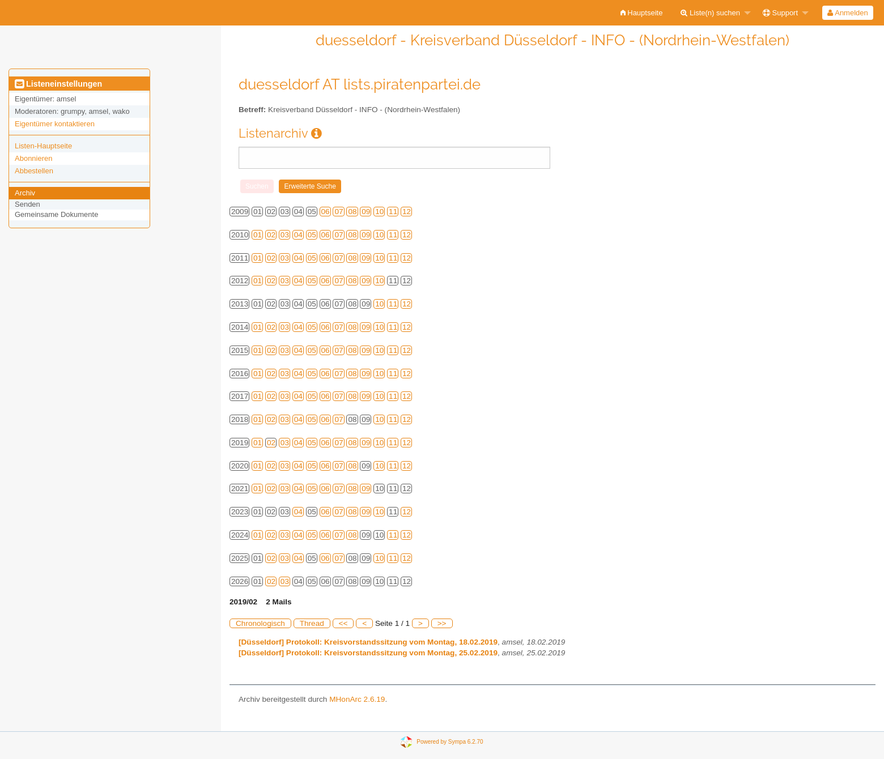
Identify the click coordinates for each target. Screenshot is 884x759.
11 (393, 211)
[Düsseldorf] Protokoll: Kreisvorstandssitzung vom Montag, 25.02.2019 (368, 653)
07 (338, 211)
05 (312, 235)
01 (257, 235)
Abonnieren (34, 158)
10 (379, 211)
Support (780, 12)
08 (352, 211)
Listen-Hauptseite (43, 146)
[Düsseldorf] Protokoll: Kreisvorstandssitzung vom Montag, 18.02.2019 (368, 642)
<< (343, 623)
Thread (312, 623)
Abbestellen (34, 171)
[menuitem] (641, 12)
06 (325, 211)
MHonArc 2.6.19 (357, 699)
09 (366, 211)
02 (271, 235)
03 (284, 235)
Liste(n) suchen (710, 12)
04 (298, 235)
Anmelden (847, 12)
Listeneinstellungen (58, 83)
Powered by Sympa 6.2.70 (449, 742)
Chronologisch (260, 623)
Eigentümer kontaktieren (55, 124)
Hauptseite (641, 12)
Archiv (25, 193)
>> (442, 623)
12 (406, 211)
